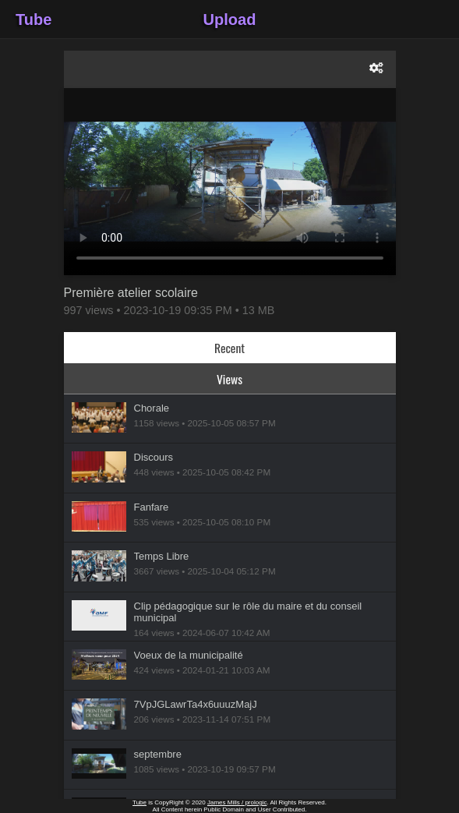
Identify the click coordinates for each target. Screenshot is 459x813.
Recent (229, 347)
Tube (33, 19)
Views (229, 378)
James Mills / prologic (237, 802)
